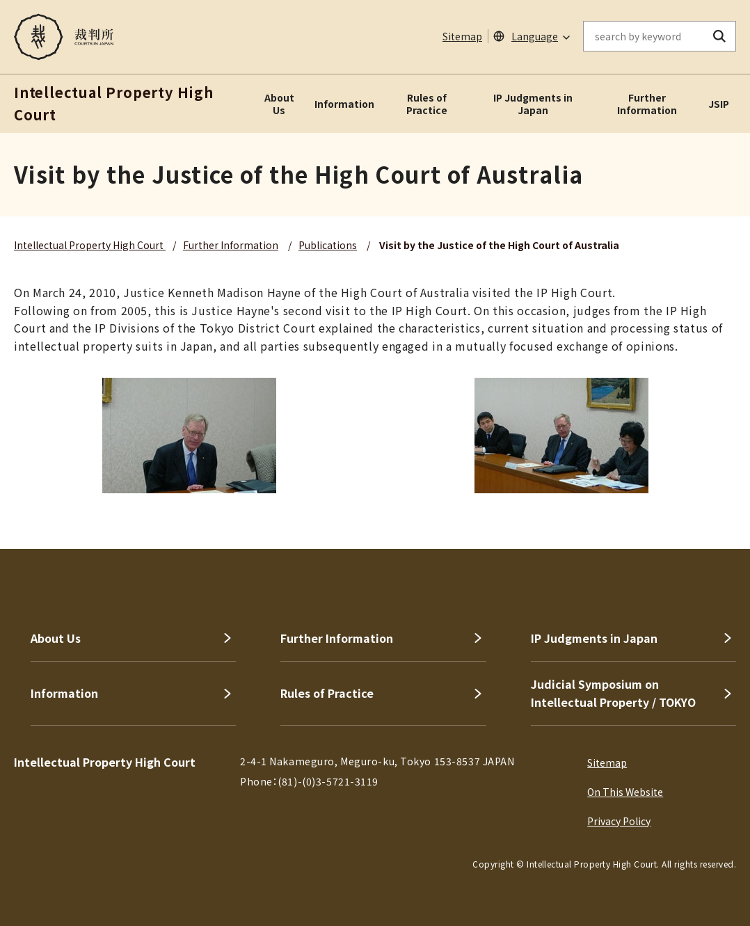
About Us (279, 103)
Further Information (647, 103)
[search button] (719, 36)
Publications (327, 245)
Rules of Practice (426, 103)
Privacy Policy (619, 821)
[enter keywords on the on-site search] (643, 36)
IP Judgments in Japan (533, 103)
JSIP (718, 104)
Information (344, 104)
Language (534, 36)
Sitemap (462, 36)
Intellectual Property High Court (90, 245)
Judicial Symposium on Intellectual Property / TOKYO (613, 693)
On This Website (625, 792)
